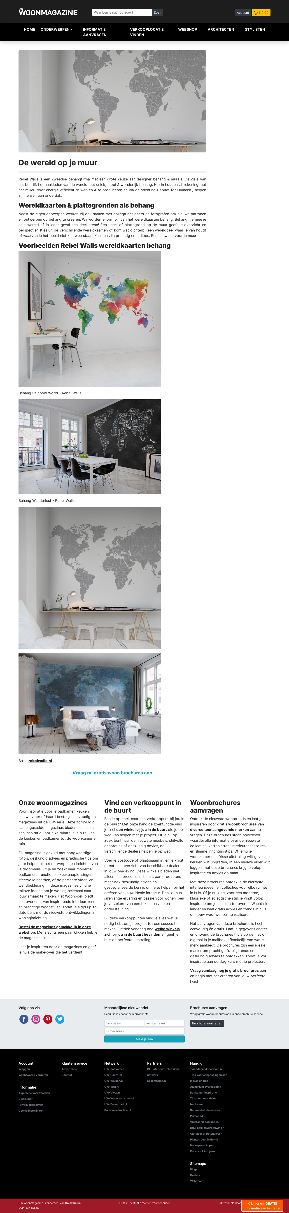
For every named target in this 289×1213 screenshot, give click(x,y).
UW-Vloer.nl (112, 1092)
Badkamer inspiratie (203, 1092)
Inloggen (24, 1069)
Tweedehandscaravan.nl (206, 1069)
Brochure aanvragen (207, 1023)
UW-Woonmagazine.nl (119, 1098)
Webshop (187, 29)
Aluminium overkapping (205, 1086)
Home (29, 29)
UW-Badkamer (114, 1069)
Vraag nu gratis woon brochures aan (112, 773)
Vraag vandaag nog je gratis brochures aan (228, 970)
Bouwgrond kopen (202, 1145)
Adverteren (69, 1069)
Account (243, 12)
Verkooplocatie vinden (147, 32)
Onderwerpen (55, 29)
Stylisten (255, 29)
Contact (66, 1075)
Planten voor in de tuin (204, 1139)
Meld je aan (144, 1039)
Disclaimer (26, 1099)
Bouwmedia (73, 1203)
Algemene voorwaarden (34, 1093)
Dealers (195, 1175)
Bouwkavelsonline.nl (117, 1110)
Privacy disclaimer (31, 1104)
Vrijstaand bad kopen (204, 1122)
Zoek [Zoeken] (157, 12)
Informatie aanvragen (95, 32)
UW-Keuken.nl (113, 1080)
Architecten (221, 29)
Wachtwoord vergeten (33, 1075)
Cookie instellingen (31, 1110)
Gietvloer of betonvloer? (206, 1133)
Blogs (194, 1169)
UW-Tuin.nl (111, 1086)
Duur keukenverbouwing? (207, 1127)
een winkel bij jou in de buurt (141, 829)
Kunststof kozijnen (202, 1151)
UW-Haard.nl (113, 1075)
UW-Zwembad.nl (115, 1104)
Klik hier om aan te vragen (262, 1205)
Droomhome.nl (156, 1080)
